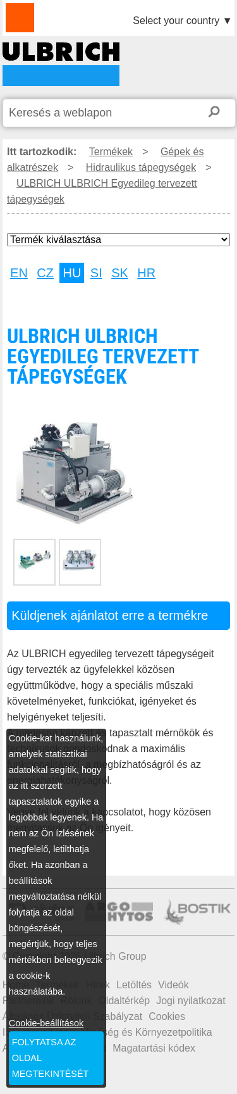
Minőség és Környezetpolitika (146, 1032)
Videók (173, 984)
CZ (45, 273)
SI (96, 273)
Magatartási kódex (153, 1048)
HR (146, 273)
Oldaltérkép (124, 1000)
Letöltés (134, 984)
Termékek (111, 151)
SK (119, 273)
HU (72, 273)
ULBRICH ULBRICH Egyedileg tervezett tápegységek (61, 64)
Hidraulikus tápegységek (141, 167)
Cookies (167, 1016)
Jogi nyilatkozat (190, 1000)
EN (19, 273)
